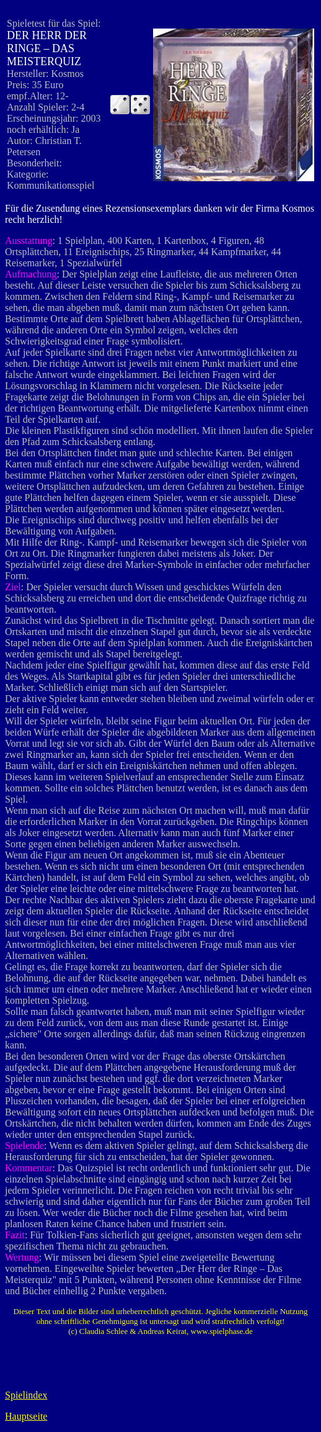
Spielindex (26, 1395)
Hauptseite (26, 1416)
